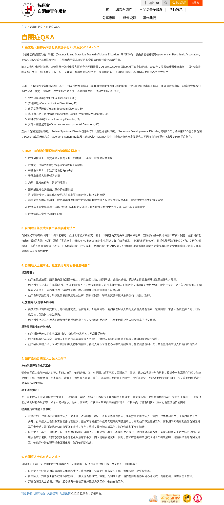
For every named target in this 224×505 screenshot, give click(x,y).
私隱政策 (65, 493)
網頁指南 (39, 493)
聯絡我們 (179, 2)
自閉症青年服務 (151, 10)
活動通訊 (176, 10)
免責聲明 (52, 493)
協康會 (195, 2)
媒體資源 (129, 18)
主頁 (105, 10)
